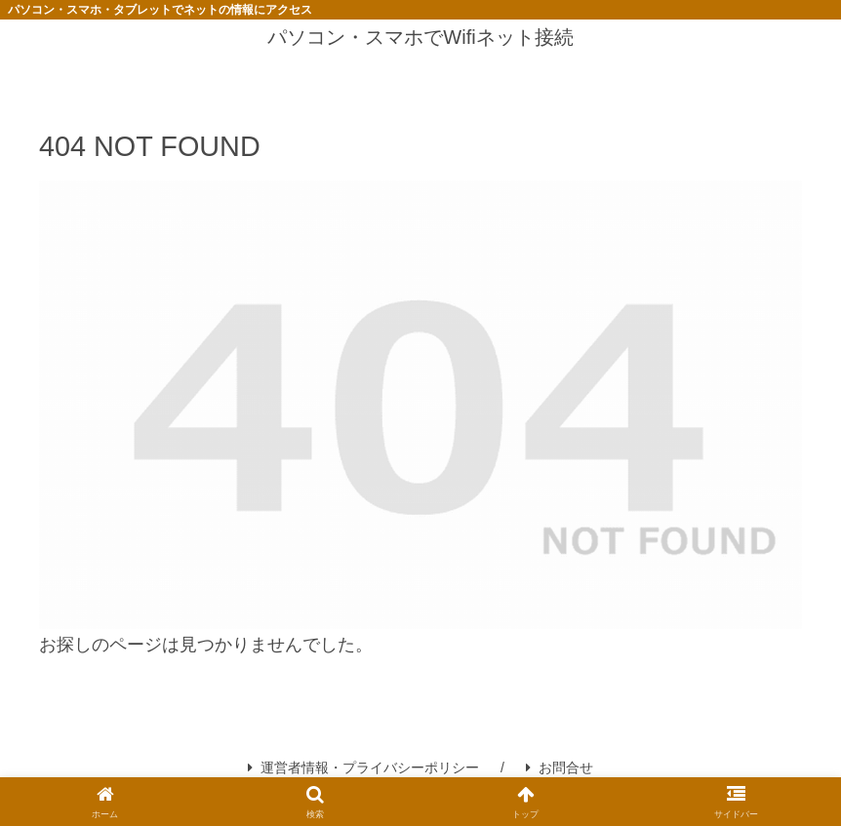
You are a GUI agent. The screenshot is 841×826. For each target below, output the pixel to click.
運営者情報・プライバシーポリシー (363, 767)
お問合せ (559, 767)
